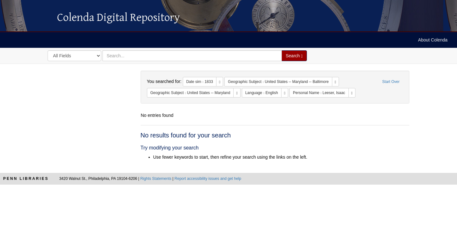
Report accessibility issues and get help (208, 178)
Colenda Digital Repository (27, 17)
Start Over (391, 81)
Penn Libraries (26, 178)
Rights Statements (155, 178)
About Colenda (432, 39)
